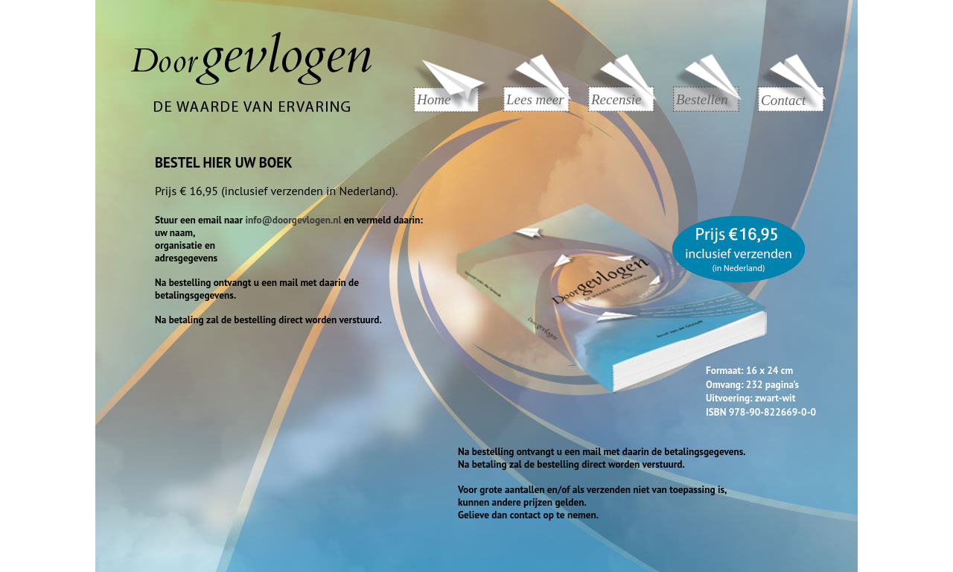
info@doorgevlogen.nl (293, 219)
